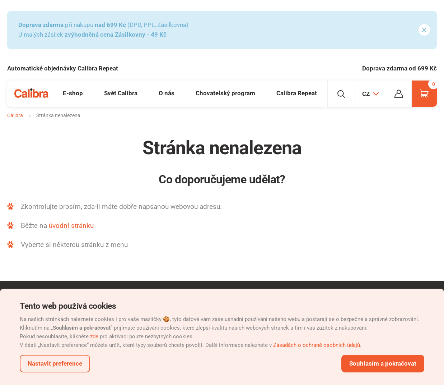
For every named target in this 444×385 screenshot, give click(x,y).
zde (94, 336)
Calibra (15, 115)
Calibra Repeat (296, 93)
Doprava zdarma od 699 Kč (399, 68)
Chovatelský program (225, 93)
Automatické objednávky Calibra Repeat (62, 68)
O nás (166, 93)
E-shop (73, 93)
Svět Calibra (120, 93)
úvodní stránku (71, 225)
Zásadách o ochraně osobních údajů (316, 345)
